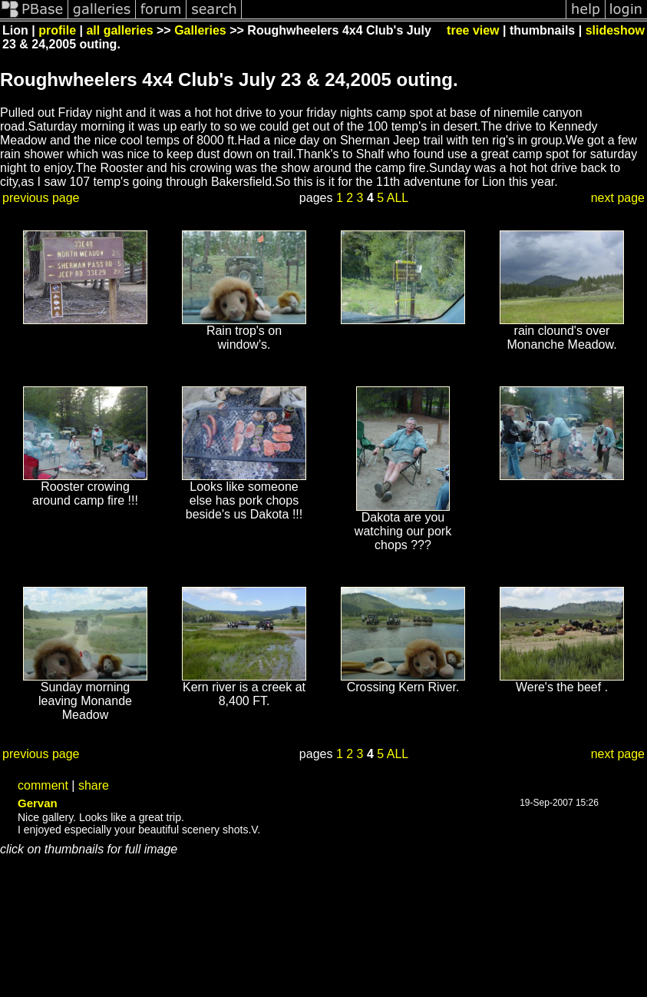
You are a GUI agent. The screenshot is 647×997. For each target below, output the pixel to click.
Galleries (200, 30)
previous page (41, 197)
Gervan (38, 803)
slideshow (615, 30)
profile (57, 30)
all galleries (119, 30)
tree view (473, 30)
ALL (397, 197)
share (93, 785)
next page (618, 197)
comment (43, 785)
